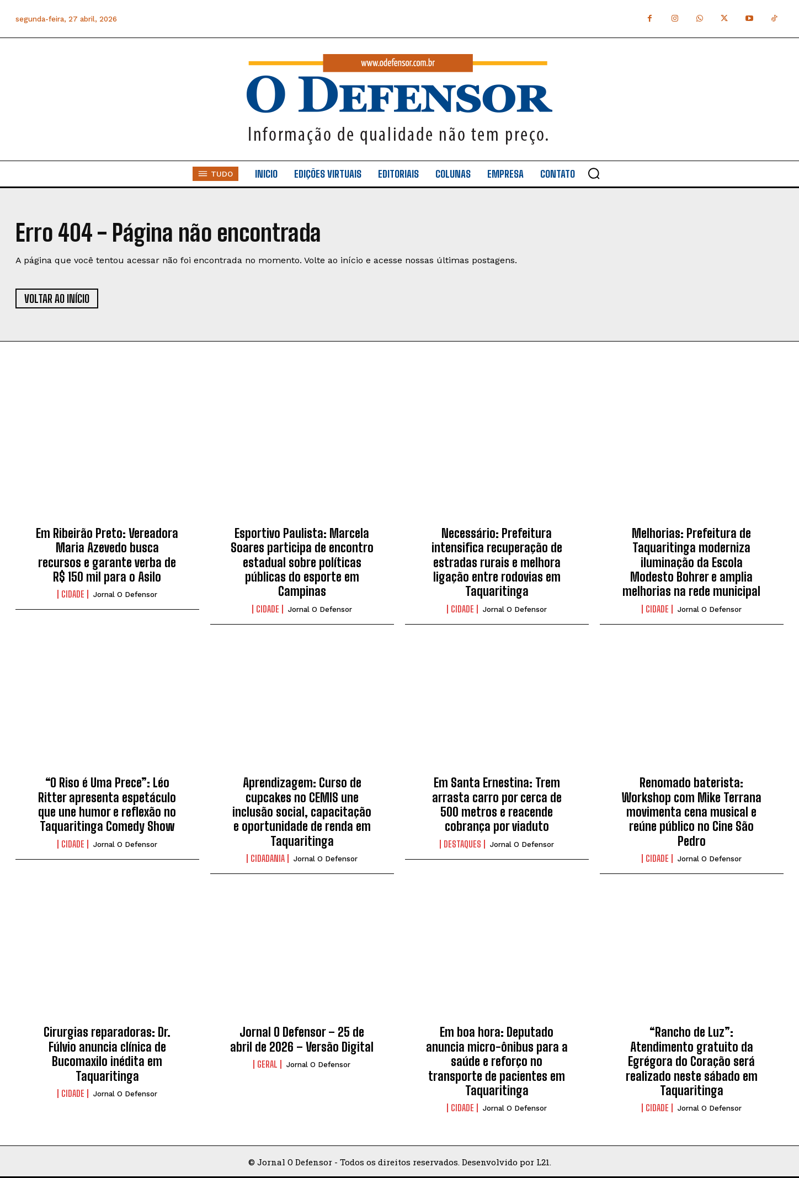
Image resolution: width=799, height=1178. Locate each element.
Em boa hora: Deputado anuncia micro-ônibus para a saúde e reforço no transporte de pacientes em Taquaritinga (497, 1061)
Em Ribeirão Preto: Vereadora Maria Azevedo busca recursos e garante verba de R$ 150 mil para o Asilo (107, 555)
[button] (593, 173)
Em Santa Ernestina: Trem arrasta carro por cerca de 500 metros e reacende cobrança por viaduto (497, 804)
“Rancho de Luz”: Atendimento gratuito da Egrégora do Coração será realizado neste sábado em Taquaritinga (692, 1061)
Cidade (72, 594)
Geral (267, 1064)
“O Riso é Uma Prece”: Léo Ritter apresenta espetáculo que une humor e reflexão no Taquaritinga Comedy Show (107, 804)
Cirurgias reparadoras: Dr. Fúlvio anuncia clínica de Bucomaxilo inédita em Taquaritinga (107, 1054)
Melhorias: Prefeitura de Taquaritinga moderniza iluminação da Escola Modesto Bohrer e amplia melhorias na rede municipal (691, 562)
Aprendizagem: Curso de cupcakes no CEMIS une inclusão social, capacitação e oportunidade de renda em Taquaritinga (301, 812)
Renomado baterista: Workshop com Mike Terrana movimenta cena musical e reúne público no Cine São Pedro (691, 812)
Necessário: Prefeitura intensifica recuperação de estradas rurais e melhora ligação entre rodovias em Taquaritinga (497, 562)
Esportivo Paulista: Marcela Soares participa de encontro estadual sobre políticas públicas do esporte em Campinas (302, 562)
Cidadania (268, 858)
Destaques (462, 844)
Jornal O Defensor (125, 594)
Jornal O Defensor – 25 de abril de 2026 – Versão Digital (302, 1039)
